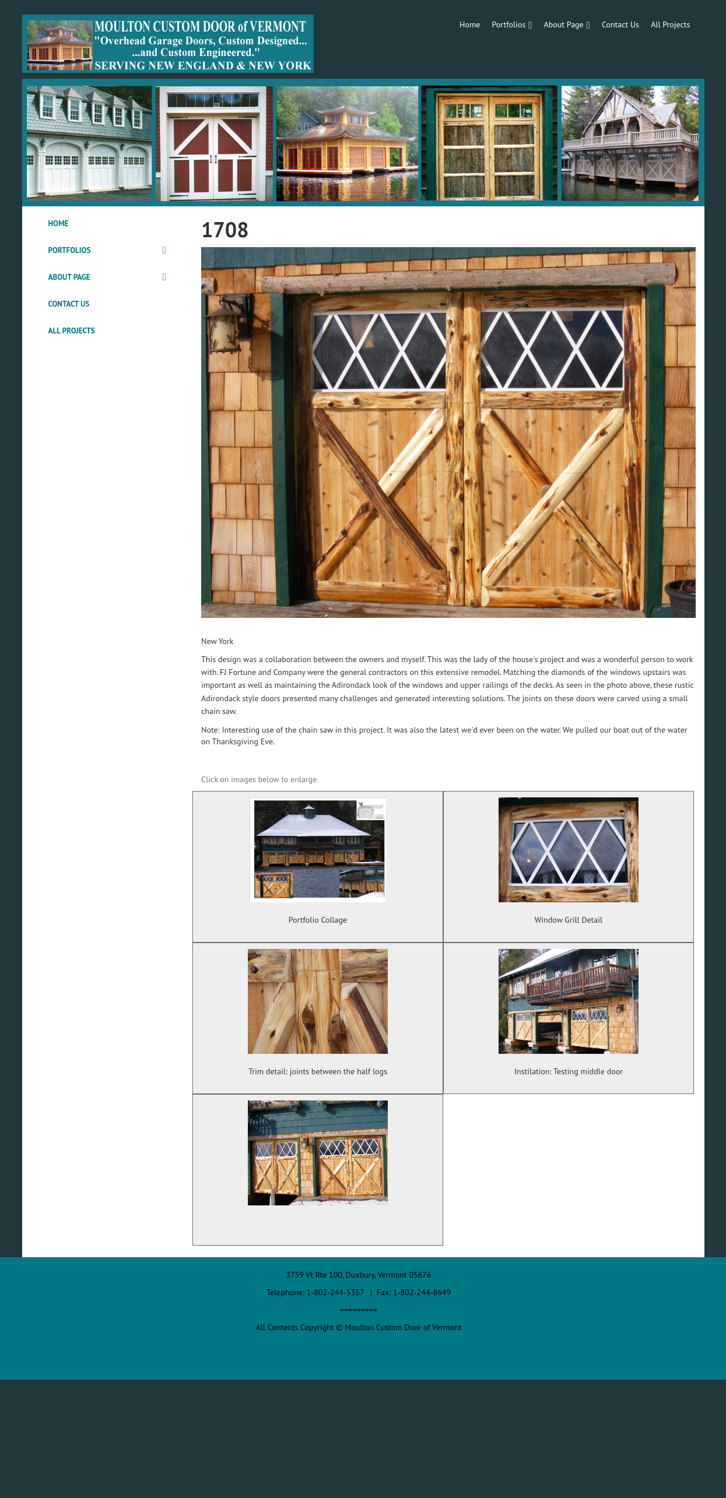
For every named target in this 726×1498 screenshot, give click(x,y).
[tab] (107, 223)
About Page (564, 24)
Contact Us (620, 24)
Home (470, 24)
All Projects (670, 24)
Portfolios (509, 24)
